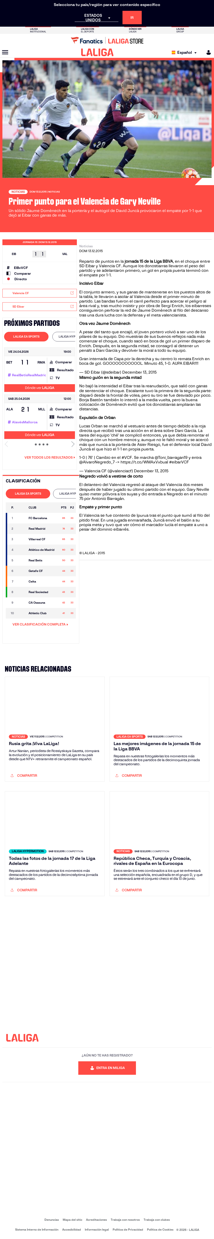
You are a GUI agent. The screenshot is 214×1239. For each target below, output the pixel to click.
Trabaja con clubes (157, 1219)
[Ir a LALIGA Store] (107, 40)
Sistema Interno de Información (36, 1229)
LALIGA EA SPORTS (26, 336)
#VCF (127, 458)
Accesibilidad (71, 1229)
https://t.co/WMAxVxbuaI (144, 462)
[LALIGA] (97, 52)
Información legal (97, 1229)
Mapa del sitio (72, 1219)
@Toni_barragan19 (171, 458)
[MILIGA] (207, 52)
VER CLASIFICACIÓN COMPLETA (40, 624)
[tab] (26, 336)
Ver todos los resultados (49, 457)
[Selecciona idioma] (185, 52)
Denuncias (51, 1219)
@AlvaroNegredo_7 (97, 462)
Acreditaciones (96, 1219)
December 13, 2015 (139, 372)
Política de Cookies (160, 1229)
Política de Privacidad (128, 1229)
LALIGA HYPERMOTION (75, 336)
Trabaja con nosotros (125, 1219)
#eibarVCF (179, 462)
